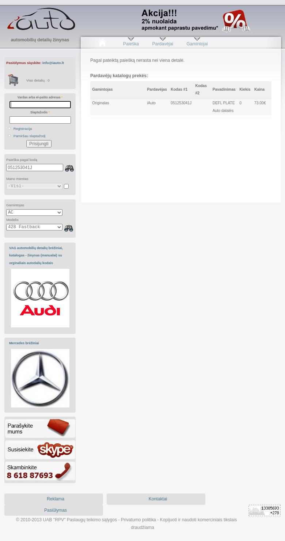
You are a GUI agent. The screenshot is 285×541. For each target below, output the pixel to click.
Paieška (131, 43)
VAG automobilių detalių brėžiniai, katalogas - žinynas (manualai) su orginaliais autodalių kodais (36, 255)
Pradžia (102, 43)
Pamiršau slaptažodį (30, 136)
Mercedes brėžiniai (24, 343)
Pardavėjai (162, 43)
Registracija (23, 129)
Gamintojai (197, 43)
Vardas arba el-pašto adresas (40, 97)
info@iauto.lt (53, 63)
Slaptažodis (40, 112)
